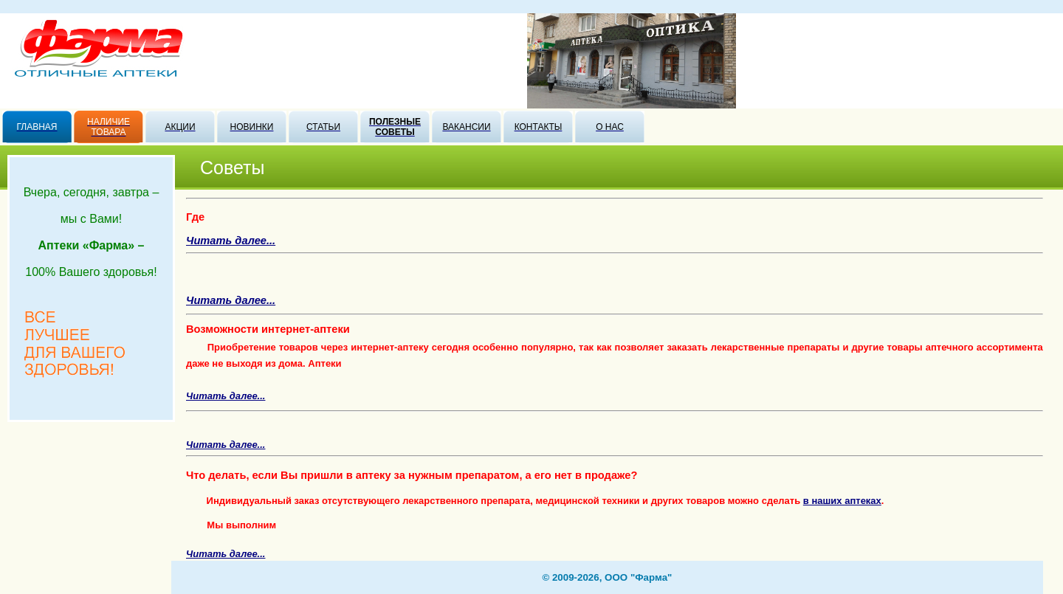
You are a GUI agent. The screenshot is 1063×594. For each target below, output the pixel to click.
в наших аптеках (842, 500)
